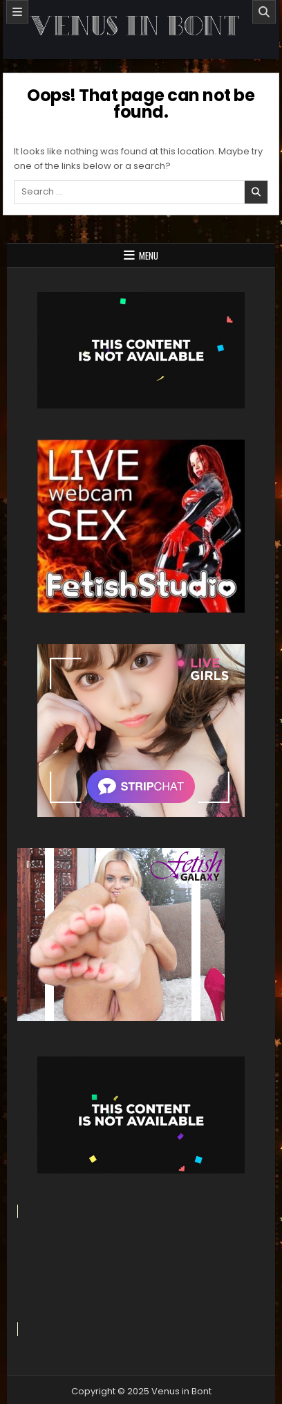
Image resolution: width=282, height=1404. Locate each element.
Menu (148, 255)
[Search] (264, 12)
